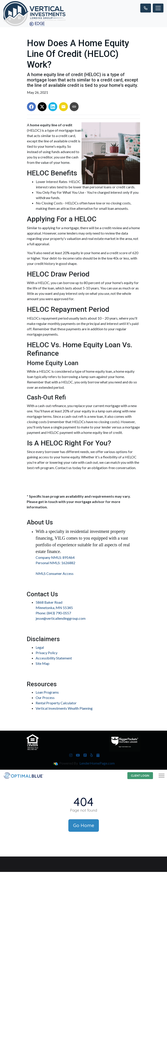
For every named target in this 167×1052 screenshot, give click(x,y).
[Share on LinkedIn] (52, 106)
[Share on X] (42, 106)
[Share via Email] (63, 106)
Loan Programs (47, 692)
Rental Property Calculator (56, 703)
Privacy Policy (46, 653)
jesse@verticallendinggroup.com (61, 618)
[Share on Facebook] (31, 106)
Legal (40, 647)
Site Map (42, 663)
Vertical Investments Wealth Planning (64, 708)
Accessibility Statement (54, 658)
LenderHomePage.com (97, 763)
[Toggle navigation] (158, 8)
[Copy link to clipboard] (74, 106)
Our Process (45, 697)
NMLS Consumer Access (54, 573)
